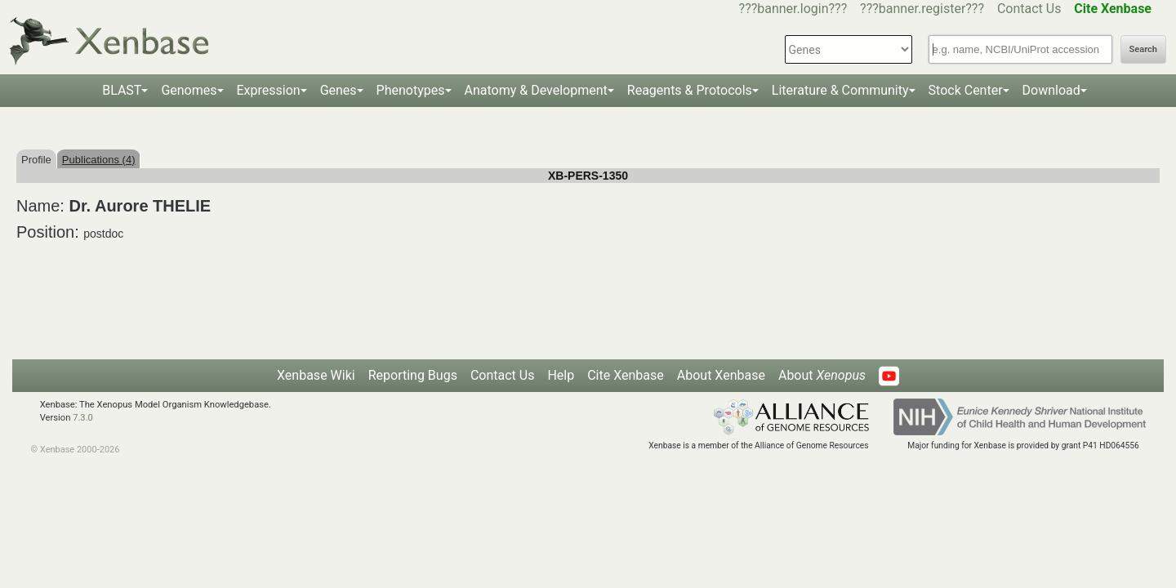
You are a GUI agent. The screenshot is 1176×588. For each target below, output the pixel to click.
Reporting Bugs (412, 375)
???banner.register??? (922, 8)
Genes (338, 90)
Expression (269, 90)
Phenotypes (410, 90)
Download (1051, 90)
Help (560, 375)
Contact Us (1029, 8)
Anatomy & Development (536, 90)
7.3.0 (83, 417)
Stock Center (966, 90)
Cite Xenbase (625, 375)
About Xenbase (721, 375)
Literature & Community (840, 90)
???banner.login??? (793, 8)
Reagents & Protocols (689, 90)
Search (1143, 49)
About (822, 375)
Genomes (188, 90)
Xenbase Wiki (316, 375)
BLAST (121, 90)
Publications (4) (99, 160)
